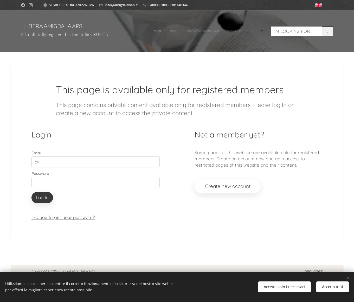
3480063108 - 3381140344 (168, 5)
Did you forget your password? (63, 217)
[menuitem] (175, 31)
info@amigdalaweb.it (121, 5)
